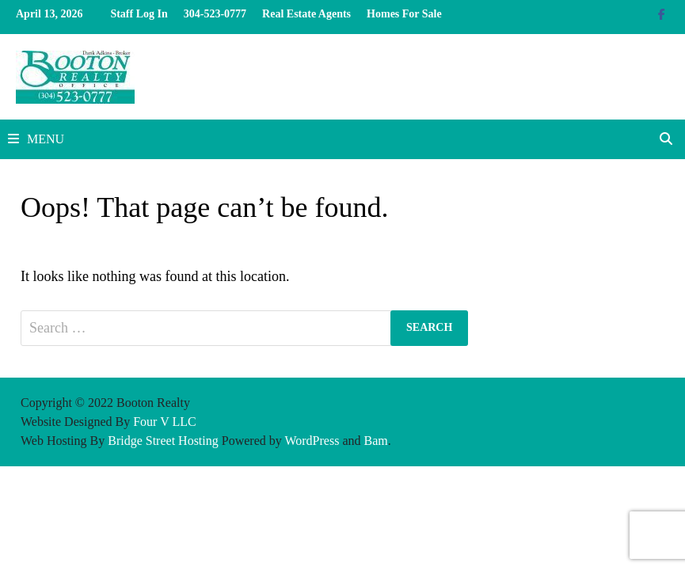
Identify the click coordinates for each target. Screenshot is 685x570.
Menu (36, 139)
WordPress (311, 440)
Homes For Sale (404, 14)
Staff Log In (138, 14)
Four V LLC (164, 421)
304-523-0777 (215, 14)
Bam (376, 440)
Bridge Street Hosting (163, 440)
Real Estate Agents (306, 14)
